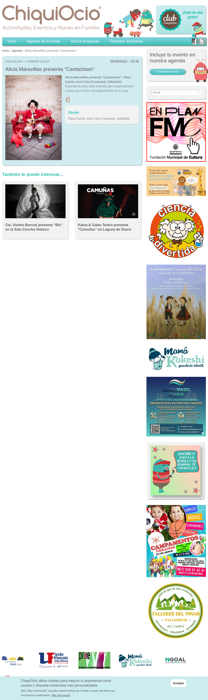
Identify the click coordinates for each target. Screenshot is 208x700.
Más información (61, 695)
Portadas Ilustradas (126, 41)
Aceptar (178, 683)
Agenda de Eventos (43, 41)
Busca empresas (85, 41)
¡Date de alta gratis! (192, 14)
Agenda (17, 50)
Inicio (5, 50)
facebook (194, 41)
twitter (201, 41)
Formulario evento (167, 71)
